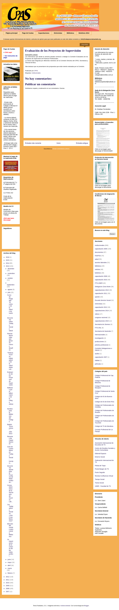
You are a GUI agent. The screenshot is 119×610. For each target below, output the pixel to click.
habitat (97, 360)
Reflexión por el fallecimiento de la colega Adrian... (10, 397)
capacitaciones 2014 (102, 310)
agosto (10, 289)
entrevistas (98, 304)
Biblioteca (70, 33)
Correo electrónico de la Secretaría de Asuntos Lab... (10, 493)
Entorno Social (100, 457)
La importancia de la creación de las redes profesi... (10, 548)
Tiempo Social (99, 479)
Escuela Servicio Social (103, 300)
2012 (8, 577)
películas (98, 364)
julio (9, 292)
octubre (10, 278)
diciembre (11, 269)
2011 (8, 580)
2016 (8, 257)
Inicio (58, 143)
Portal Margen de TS (102, 469)
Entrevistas (58, 33)
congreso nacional (101, 317)
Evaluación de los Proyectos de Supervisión (10, 378)
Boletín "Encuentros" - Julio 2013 (10, 429)
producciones (99, 341)
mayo (10, 562)
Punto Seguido (100, 472)
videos (97, 314)
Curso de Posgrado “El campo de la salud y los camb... (10, 305)
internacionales (100, 335)
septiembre (10, 285)
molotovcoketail (65, 605)
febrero (10, 573)
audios (97, 354)
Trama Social (99, 483)
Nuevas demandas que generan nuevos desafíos (10, 342)
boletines (98, 273)
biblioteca (98, 266)
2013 (8, 266)
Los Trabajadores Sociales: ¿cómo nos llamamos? (10, 513)
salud (96, 259)
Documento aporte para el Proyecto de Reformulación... (10, 474)
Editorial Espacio (100, 453)
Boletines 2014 (84, 33)
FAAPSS (98, 256)
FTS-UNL (98, 328)
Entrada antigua (82, 143)
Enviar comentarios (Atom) (61, 149)
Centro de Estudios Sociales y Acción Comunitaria (105, 449)
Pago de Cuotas (28, 33)
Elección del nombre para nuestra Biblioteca (10, 530)
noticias (97, 269)
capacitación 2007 (101, 357)
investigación (99, 338)
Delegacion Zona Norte (102, 286)
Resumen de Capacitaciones (10, 440)
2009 (8, 585)
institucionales (36, 73)
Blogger (86, 605)
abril (9, 565)
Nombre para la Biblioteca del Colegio (10, 415)
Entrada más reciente (33, 143)
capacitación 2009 (101, 249)
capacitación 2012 (101, 307)
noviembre (11, 273)
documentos (99, 252)
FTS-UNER (99, 283)
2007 (8, 591)
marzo (10, 568)
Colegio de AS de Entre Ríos (104, 402)
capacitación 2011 (101, 293)
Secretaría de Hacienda (103, 331)
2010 (8, 583)
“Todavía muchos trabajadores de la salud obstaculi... (10, 361)
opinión (97, 297)
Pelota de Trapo (100, 465)
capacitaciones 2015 (102, 321)
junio (9, 559)
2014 (8, 263)
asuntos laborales (101, 262)
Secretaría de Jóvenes (102, 324)
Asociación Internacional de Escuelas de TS (104, 444)
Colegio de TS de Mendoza (104, 426)
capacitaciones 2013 (102, 290)
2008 (8, 588)
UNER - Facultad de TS (103, 486)
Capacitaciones (43, 33)
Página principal (11, 33)
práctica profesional (101, 345)
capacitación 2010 (101, 280)
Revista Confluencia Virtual (104, 476)
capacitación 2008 (101, 276)
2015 (8, 260)
